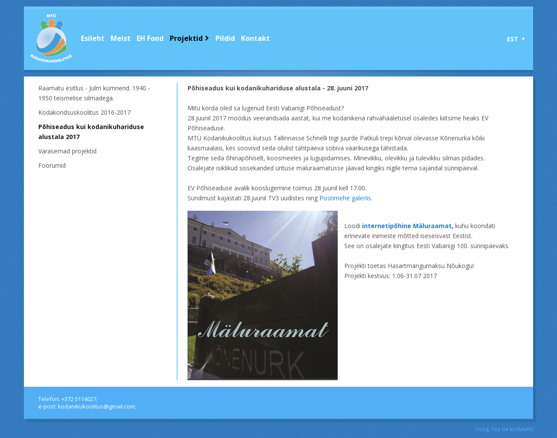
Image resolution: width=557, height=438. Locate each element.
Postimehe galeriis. (345, 198)
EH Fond (150, 38)
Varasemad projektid (67, 151)
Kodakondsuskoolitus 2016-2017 (84, 112)
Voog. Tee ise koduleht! (504, 429)
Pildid (225, 38)
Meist (121, 38)
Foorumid (52, 165)
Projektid (186, 38)
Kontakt (255, 38)
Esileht (92, 38)
